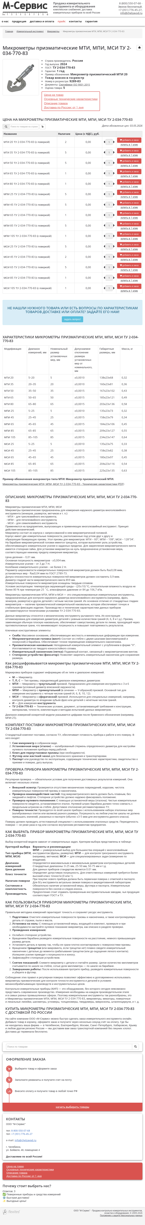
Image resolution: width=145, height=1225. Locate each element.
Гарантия (91, 21)
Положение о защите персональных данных (121, 1215)
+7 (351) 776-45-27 (21, 1134)
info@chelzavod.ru (131, 13)
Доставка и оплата (42, 21)
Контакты (75, 21)
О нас (5, 21)
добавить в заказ (129, 140)
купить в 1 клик (129, 144)
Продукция (19, 21)
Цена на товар (54, 95)
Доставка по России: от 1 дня (64, 107)
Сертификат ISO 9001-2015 (74, 84)
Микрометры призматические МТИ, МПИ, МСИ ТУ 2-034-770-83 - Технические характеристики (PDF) (63, 484)
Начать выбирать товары (72, 1107)
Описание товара (56, 103)
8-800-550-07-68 (20, 1130)
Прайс (61, 21)
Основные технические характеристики (71, 99)
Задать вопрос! (72, 319)
